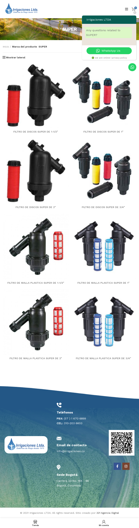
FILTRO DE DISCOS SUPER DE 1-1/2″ (35, 131)
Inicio (6, 46)
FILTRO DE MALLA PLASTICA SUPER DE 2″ (36, 358)
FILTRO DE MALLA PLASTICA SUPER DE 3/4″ (103, 358)
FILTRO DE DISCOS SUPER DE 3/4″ (103, 207)
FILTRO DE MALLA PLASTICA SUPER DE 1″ (103, 282)
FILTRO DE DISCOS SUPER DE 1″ (103, 131)
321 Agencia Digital (107, 512)
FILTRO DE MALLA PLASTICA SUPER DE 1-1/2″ (35, 282)
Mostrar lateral (15, 57)
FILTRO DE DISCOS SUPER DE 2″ (36, 207)
